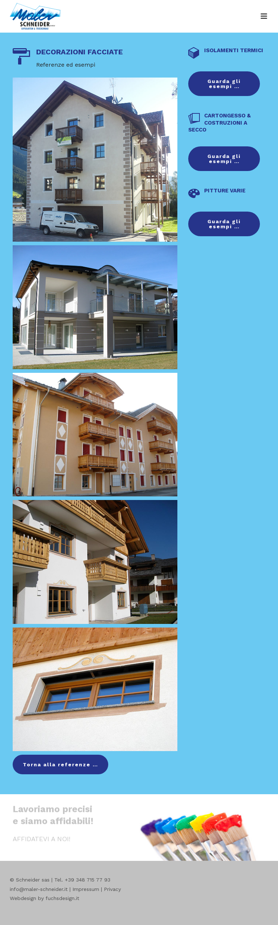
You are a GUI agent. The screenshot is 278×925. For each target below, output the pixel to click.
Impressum (85, 889)
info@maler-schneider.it (39, 889)
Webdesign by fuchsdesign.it (44, 898)
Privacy (112, 889)
